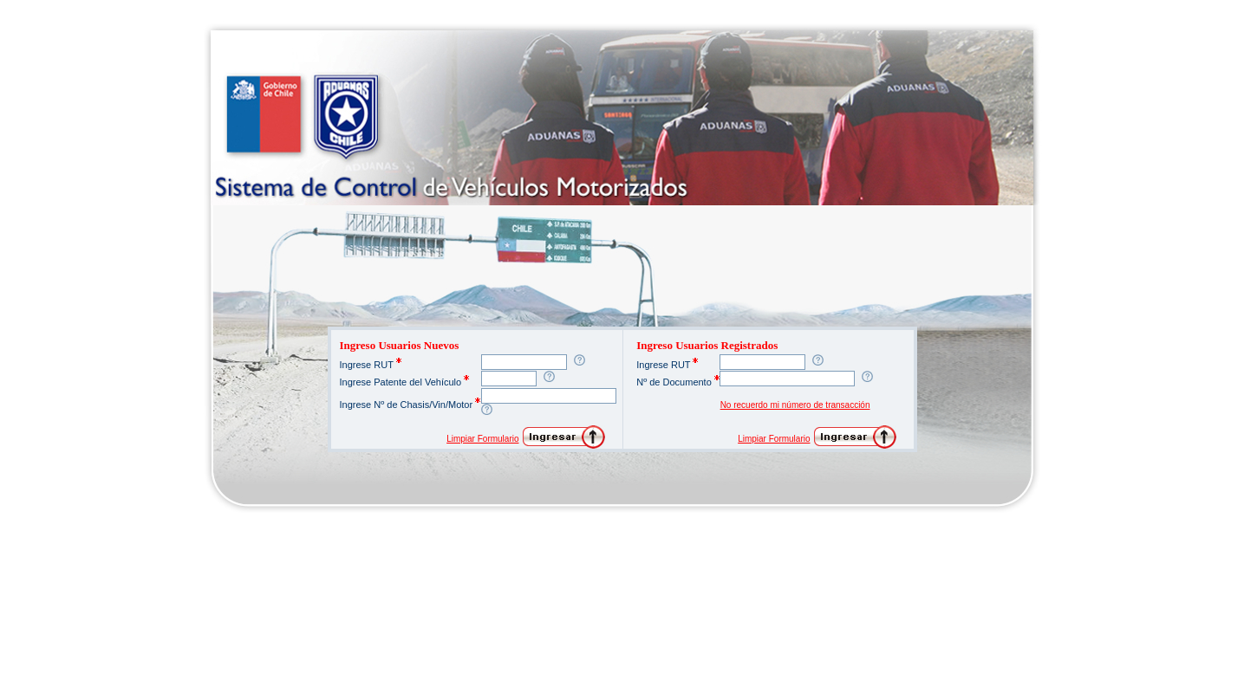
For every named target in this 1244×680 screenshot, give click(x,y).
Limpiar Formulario (482, 439)
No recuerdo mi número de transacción (795, 405)
